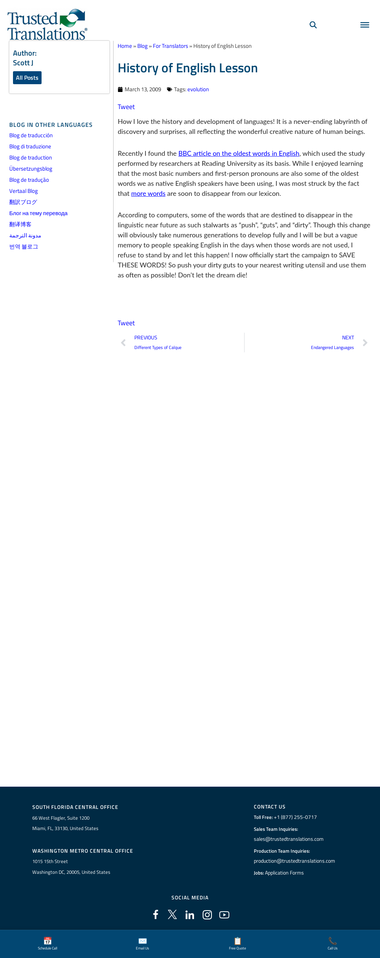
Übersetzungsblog (30, 169)
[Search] (313, 24)
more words (148, 193)
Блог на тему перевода (38, 213)
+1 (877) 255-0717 (294, 817)
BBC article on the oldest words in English (239, 153)
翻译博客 (20, 224)
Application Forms (285, 872)
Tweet (126, 106)
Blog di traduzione (30, 146)
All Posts (27, 77)
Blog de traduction (30, 158)
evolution (198, 89)
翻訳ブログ (23, 202)
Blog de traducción (31, 135)
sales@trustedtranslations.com (288, 839)
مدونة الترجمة (25, 235)
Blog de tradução (29, 180)
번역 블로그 (23, 247)
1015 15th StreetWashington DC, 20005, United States (71, 866)
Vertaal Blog (23, 191)
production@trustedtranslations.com (294, 861)
